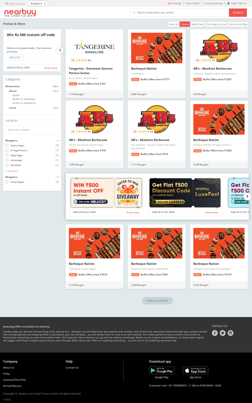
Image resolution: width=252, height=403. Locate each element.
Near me (173, 24)
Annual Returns (12, 386)
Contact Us (72, 367)
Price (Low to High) (238, 24)
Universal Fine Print (14, 380)
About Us (8, 367)
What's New (198, 24)
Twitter (223, 333)
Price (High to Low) (216, 24)
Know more (50, 68)
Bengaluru (12, 140)
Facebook (215, 333)
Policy (6, 373)
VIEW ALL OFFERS (157, 300)
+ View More (12, 171)
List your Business (213, 3)
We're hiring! (174, 3)
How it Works (192, 3)
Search (238, 12)
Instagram (230, 333)
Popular (185, 24)
